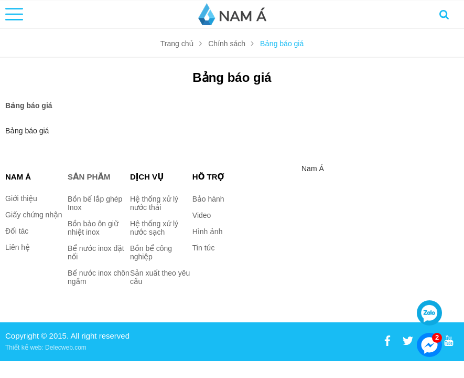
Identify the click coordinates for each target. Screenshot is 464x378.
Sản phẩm (89, 176)
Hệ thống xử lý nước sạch (154, 227)
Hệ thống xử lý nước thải (154, 203)
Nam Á (312, 168)
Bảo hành (208, 199)
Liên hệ (17, 247)
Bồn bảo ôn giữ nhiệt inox (93, 227)
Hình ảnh (207, 231)
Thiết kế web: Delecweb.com (46, 347)
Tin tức (203, 248)
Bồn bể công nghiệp (151, 252)
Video (201, 215)
